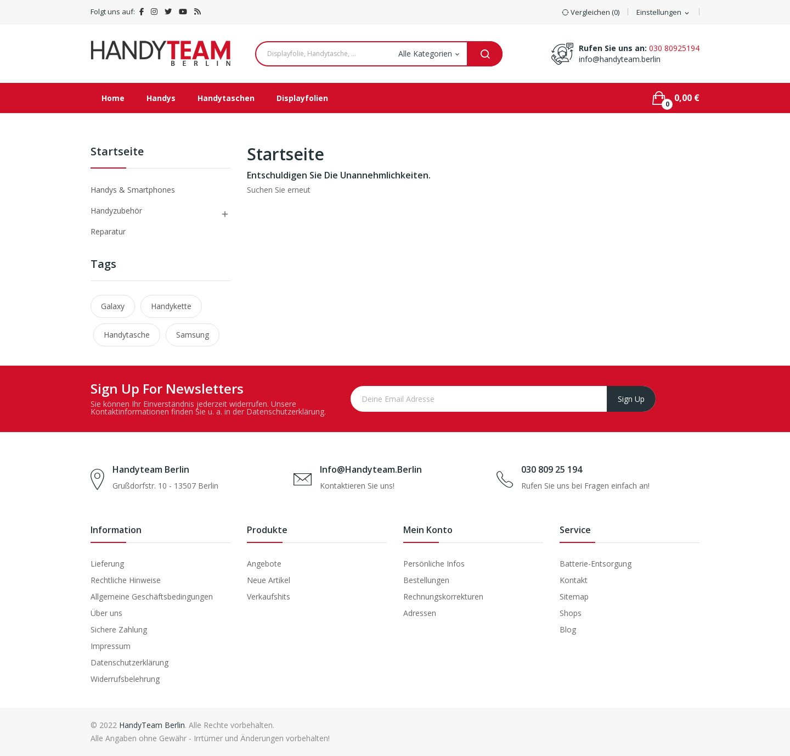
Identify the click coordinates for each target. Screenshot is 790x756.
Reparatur (108, 231)
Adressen (419, 613)
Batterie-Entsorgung (595, 563)
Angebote (264, 563)
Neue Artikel (268, 580)
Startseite (117, 152)
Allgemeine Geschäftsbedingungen (152, 596)
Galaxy (113, 306)
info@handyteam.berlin (620, 59)
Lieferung (107, 563)
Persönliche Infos (434, 563)
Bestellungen (426, 580)
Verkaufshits (268, 596)
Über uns (106, 613)
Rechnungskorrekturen (443, 596)
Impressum (111, 646)
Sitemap (574, 596)
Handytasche (127, 334)
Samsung (192, 334)
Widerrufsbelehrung (125, 679)
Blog (568, 629)
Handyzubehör (116, 210)
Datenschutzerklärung (129, 662)
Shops (571, 613)
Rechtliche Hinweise (126, 580)
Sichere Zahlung (119, 629)
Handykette (171, 306)
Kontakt (574, 580)
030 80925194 (674, 48)
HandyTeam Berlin (152, 725)
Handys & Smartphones (133, 189)
